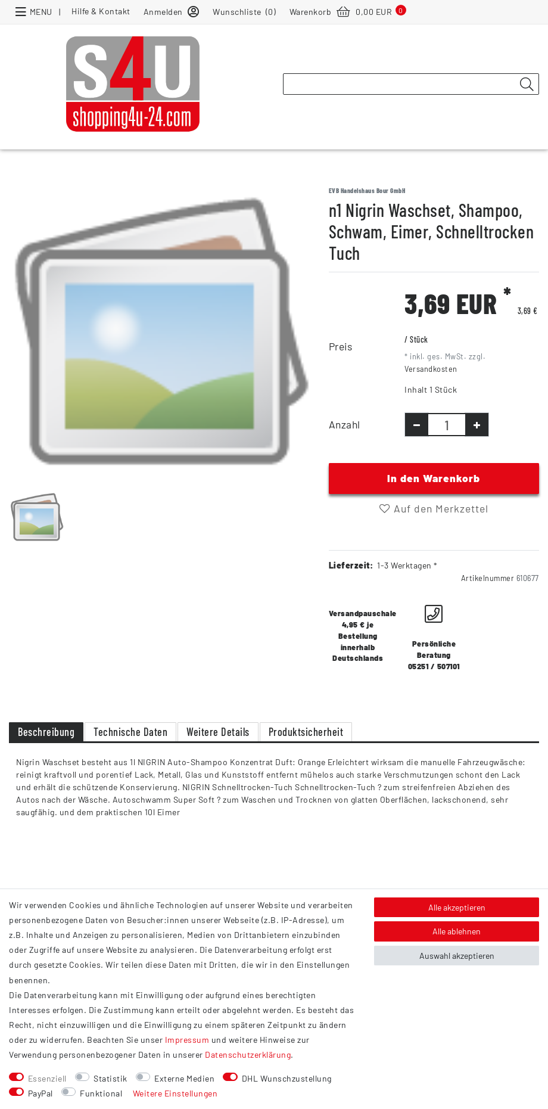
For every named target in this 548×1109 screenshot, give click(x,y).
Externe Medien (184, 1078)
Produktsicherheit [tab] (306, 731)
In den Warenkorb (433, 477)
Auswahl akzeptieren (456, 955)
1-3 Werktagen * (407, 565)
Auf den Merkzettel (433, 508)
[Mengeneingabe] (446, 424)
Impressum (187, 1040)
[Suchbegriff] (411, 84)
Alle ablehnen (456, 931)
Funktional (101, 1093)
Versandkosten (430, 369)
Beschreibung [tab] (46, 731)
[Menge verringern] (416, 424)
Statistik (110, 1078)
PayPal (40, 1093)
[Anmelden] (171, 11)
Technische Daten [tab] (130, 731)
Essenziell (47, 1078)
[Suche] (526, 84)
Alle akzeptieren (456, 907)
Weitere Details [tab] (218, 731)
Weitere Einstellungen (175, 1093)
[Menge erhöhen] (477, 424)
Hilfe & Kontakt (100, 11)
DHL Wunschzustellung (287, 1078)
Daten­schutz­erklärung (248, 1054)
